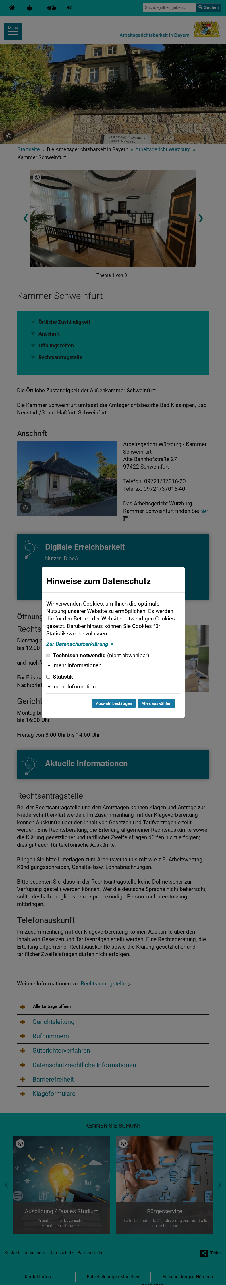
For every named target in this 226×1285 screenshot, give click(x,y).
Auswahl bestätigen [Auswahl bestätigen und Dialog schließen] (114, 703)
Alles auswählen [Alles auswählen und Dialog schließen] (156, 703)
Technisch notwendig (97, 655)
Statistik (59, 677)
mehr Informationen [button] (77, 665)
